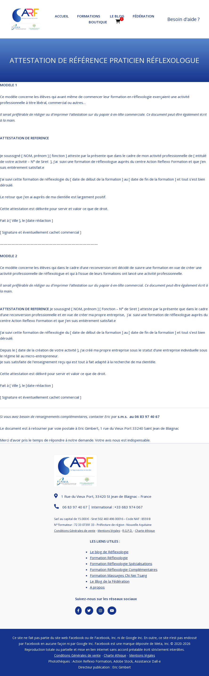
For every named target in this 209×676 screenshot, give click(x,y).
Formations (88, 16)
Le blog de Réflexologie (109, 551)
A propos (97, 587)
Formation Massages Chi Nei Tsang (118, 575)
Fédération (143, 16)
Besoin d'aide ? (183, 19)
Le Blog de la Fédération (109, 581)
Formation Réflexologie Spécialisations (121, 563)
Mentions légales (109, 531)
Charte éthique (145, 531)
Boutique (98, 22)
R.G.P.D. (127, 531)
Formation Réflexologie (109, 557)
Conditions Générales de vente (74, 531)
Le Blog (117, 16)
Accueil (62, 16)
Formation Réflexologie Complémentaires (123, 569)
